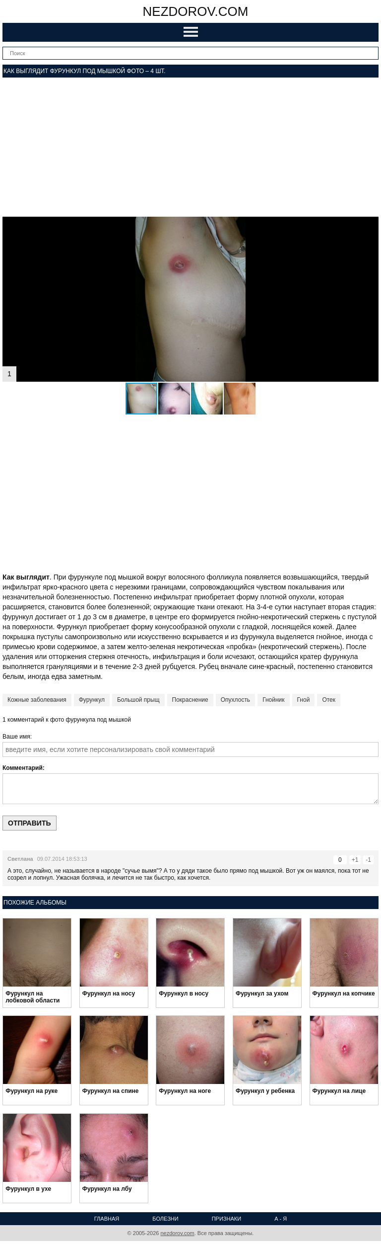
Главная (106, 1219)
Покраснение (190, 699)
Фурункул (92, 699)
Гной (303, 699)
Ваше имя (16, 736)
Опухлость (235, 699)
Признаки (226, 1219)
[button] (370, 226)
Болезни (165, 1219)
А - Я (280, 1219)
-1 (368, 859)
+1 (355, 859)
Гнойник (273, 699)
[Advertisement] (190, 147)
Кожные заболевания (36, 699)
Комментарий (22, 767)
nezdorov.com (196, 11)
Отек (328, 699)
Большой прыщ (138, 699)
